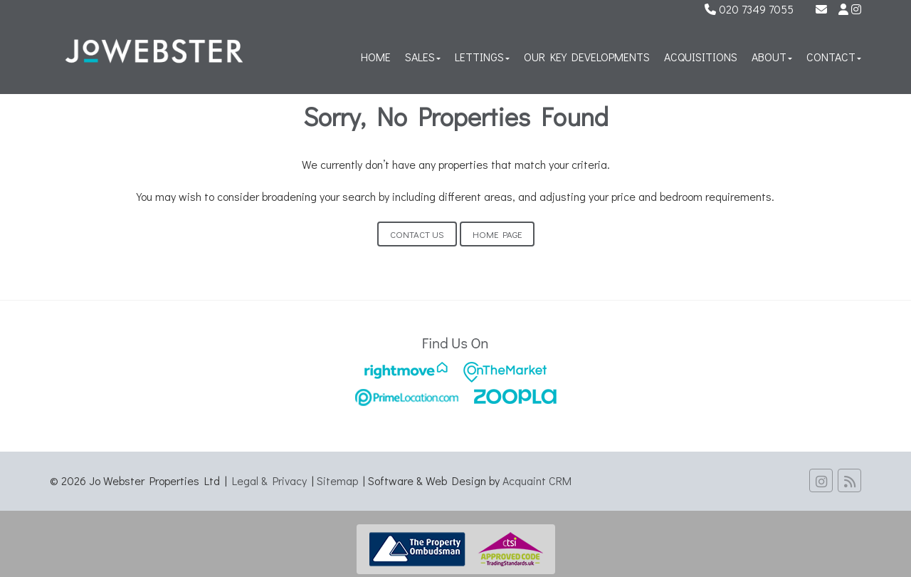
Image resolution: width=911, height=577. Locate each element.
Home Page (497, 234)
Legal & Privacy (269, 480)
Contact (833, 56)
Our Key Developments (587, 56)
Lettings (482, 56)
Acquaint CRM (537, 480)
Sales (423, 56)
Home (376, 56)
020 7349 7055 (749, 8)
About (772, 56)
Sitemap (337, 480)
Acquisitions (700, 56)
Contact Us (417, 234)
